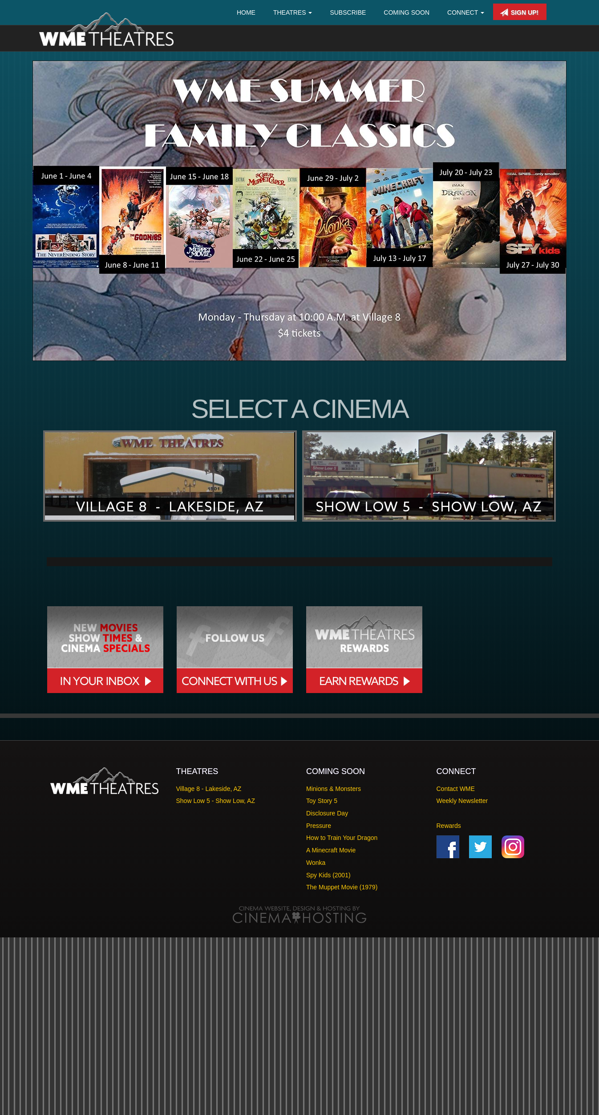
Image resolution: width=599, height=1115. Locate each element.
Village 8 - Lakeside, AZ (209, 966)
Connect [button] (465, 12)
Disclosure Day (327, 990)
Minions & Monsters (333, 966)
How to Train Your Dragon (341, 1015)
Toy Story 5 (321, 978)
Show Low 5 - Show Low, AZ (215, 978)
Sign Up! (519, 12)
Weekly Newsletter (462, 978)
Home (246, 12)
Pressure (318, 1003)
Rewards (449, 1003)
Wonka (315, 1040)
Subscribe (348, 12)
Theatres (292, 12)
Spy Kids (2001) (328, 1052)
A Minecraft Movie (331, 1028)
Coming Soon (406, 12)
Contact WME (456, 966)
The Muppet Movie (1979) (341, 1065)
